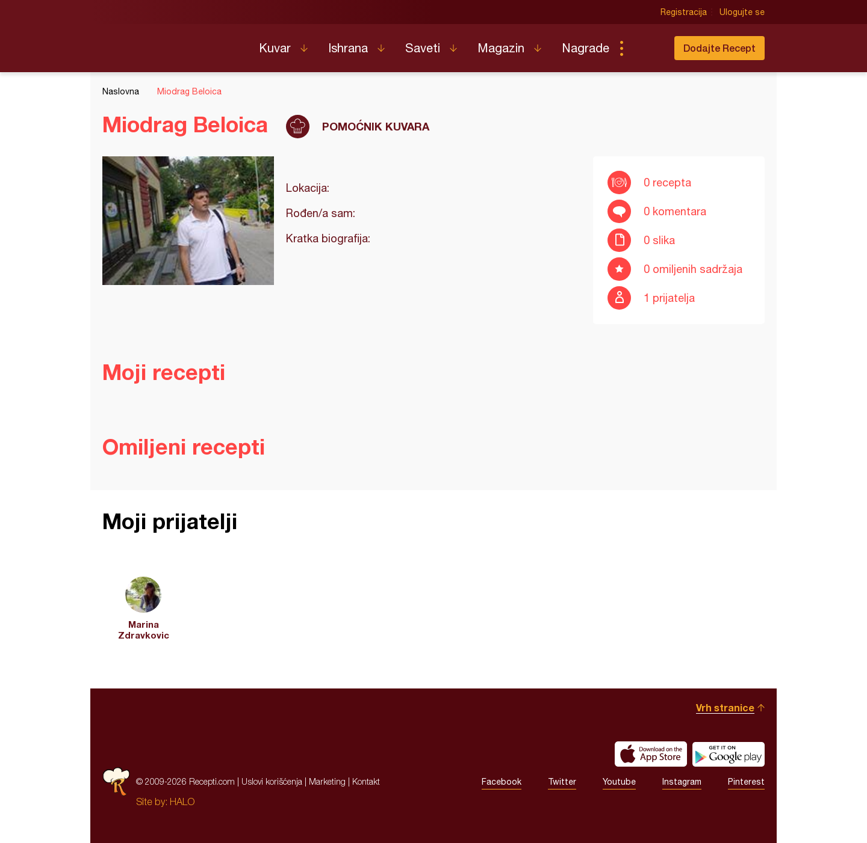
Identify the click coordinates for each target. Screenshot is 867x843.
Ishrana (348, 48)
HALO (182, 801)
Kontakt (366, 781)
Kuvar (275, 48)
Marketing (327, 781)
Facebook (501, 781)
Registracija (683, 12)
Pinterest (746, 781)
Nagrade (585, 48)
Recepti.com (171, 43)
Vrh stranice (725, 707)
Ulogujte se (742, 12)
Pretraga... (645, 48)
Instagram (681, 781)
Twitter (562, 781)
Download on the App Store (651, 754)
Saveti (422, 48)
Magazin (500, 48)
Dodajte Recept (719, 48)
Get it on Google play (728, 754)
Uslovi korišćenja (271, 781)
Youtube (619, 781)
